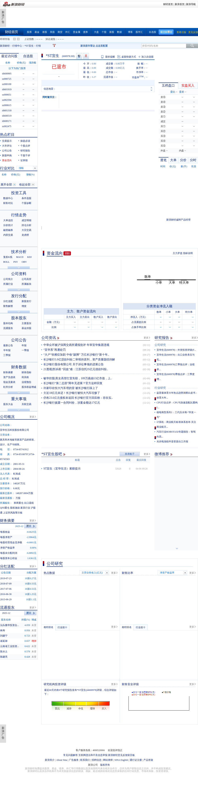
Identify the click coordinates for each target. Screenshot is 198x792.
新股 (111, 32)
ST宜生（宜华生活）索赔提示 (62, 468)
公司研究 (160, 344)
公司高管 (26, 279)
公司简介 (8, 279)
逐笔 (163, 160)
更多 (146, 337)
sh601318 (7, 110)
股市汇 (139, 32)
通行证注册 (136, 760)
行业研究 (160, 387)
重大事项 (18, 399)
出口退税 (29, 503)
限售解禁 (8, 306)
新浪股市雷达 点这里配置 (94, 45)
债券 (85, 32)
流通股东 (8, 328)
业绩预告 (26, 382)
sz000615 (6, 105)
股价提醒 (110, 56)
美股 (52, 32)
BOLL (6, 261)
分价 (183, 160)
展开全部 (6, 184)
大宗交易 (26, 230)
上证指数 (29, 39)
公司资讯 (48, 338)
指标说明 (188, 253)
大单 (173, 160)
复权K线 (7, 257)
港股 (44, 32)
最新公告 (8, 345)
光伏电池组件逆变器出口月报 (172, 441)
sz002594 (6, 100)
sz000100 (6, 84)
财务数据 (18, 367)
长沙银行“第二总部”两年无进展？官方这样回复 (72, 383)
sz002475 (6, 126)
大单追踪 (8, 220)
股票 (29, 32)
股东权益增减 (29, 387)
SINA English (121, 760)
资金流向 (55, 253)
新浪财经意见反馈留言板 (121, 755)
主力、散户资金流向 (81, 311)
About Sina (61, 760)
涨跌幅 (32, 62)
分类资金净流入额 (159, 306)
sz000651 (6, 94)
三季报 (7, 355)
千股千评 (25, 155)
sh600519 (7, 115)
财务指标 (26, 372)
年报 (24, 345)
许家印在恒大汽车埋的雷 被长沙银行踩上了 (70, 388)
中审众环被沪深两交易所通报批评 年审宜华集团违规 (76, 344)
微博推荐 (162, 454)
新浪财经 (5, 45)
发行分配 (18, 296)
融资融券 (8, 230)
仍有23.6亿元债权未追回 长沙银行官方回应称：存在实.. (78, 397)
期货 (60, 32)
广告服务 (74, 760)
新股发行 (26, 301)
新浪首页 (179, 4)
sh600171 (7, 121)
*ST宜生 (29, 45)
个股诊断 (26, 203)
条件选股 (26, 198)
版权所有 (105, 764)
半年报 (7, 350)
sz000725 (6, 78)
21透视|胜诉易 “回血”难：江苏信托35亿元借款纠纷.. (75, 369)
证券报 (24, 160)
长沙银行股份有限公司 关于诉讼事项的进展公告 (73, 364)
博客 (130, 32)
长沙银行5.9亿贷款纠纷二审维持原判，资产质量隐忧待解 (79, 359)
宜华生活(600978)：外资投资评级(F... (176, 349)
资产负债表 (9, 377)
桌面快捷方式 (128, 56)
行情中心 (17, 45)
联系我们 (85, 760)
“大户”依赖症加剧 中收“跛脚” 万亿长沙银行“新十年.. (76, 354)
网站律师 (108, 760)
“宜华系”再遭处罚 (54, 349)
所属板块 (26, 284)
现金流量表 (9, 382)
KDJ (29, 257)
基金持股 (26, 328)
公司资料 (18, 274)
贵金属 (76, 32)
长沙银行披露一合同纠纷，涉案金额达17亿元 (71, 402)
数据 (119, 32)
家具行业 (25, 507)
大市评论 (7, 145)
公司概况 (7, 417)
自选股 (152, 32)
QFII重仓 (4, 507)
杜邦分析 (8, 387)
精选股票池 (166, 32)
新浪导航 (191, 4)
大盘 (96, 32)
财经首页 (168, 4)
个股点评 (25, 145)
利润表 (25, 377)
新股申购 (7, 155)
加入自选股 (147, 56)
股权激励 (15, 507)
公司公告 (7, 150)
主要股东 (26, 323)
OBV (24, 261)
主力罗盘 (177, 253)
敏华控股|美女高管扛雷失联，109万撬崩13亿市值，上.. (77, 378)
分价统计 (8, 225)
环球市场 (5, 39)
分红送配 (8, 301)
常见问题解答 (70, 755)
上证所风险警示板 (12, 512)
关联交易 (26, 404)
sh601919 (7, 89)
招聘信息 (96, 760)
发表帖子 (130, 453)
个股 (104, 32)
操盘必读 (25, 140)
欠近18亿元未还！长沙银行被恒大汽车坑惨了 (71, 392)
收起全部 (25, 184)
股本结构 (8, 323)
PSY (15, 261)
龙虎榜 (25, 235)
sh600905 (7, 73)
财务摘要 (8, 372)
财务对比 (8, 203)
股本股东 (18, 318)
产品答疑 (148, 760)
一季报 (25, 350)
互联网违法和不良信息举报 (92, 755)
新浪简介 (50, 760)
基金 (37, 32)
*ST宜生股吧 (51, 454)
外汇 (67, 32)
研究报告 (162, 338)
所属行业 (8, 284)
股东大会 (8, 404)
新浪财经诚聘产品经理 (178, 219)
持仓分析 (26, 225)
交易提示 (7, 140)
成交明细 (26, 220)
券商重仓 (18, 503)
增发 (24, 306)
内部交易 (8, 235)
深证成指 (50, 39)
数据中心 (8, 198)
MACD (19, 257)
